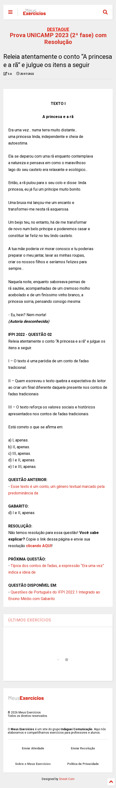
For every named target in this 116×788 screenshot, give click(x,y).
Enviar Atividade (33, 748)
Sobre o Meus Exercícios (33, 764)
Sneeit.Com (67, 779)
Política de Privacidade (83, 764)
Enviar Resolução (83, 748)
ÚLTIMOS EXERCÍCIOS (29, 620)
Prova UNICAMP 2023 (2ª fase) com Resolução (58, 38)
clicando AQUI (38, 545)
